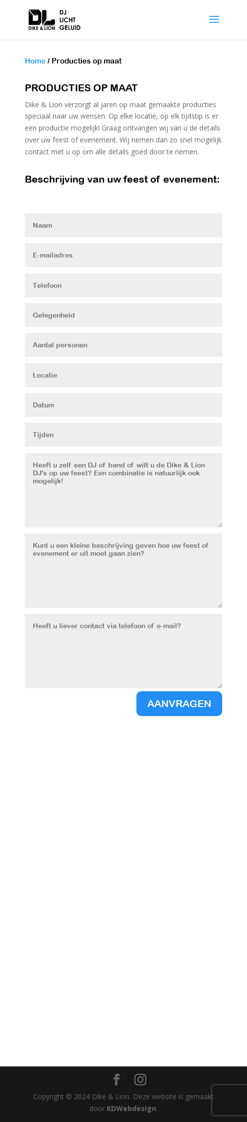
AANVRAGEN (179, 703)
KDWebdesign (131, 1108)
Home (35, 61)
